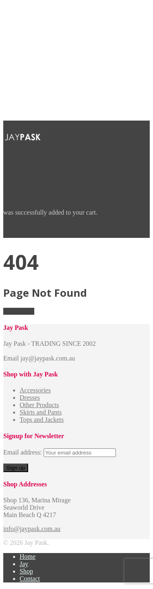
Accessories (35, 390)
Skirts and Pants (41, 412)
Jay (24, 563)
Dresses (30, 397)
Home (27, 556)
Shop (26, 571)
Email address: (23, 452)
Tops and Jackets (42, 419)
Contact (30, 578)
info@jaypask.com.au (31, 528)
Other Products (39, 404)
